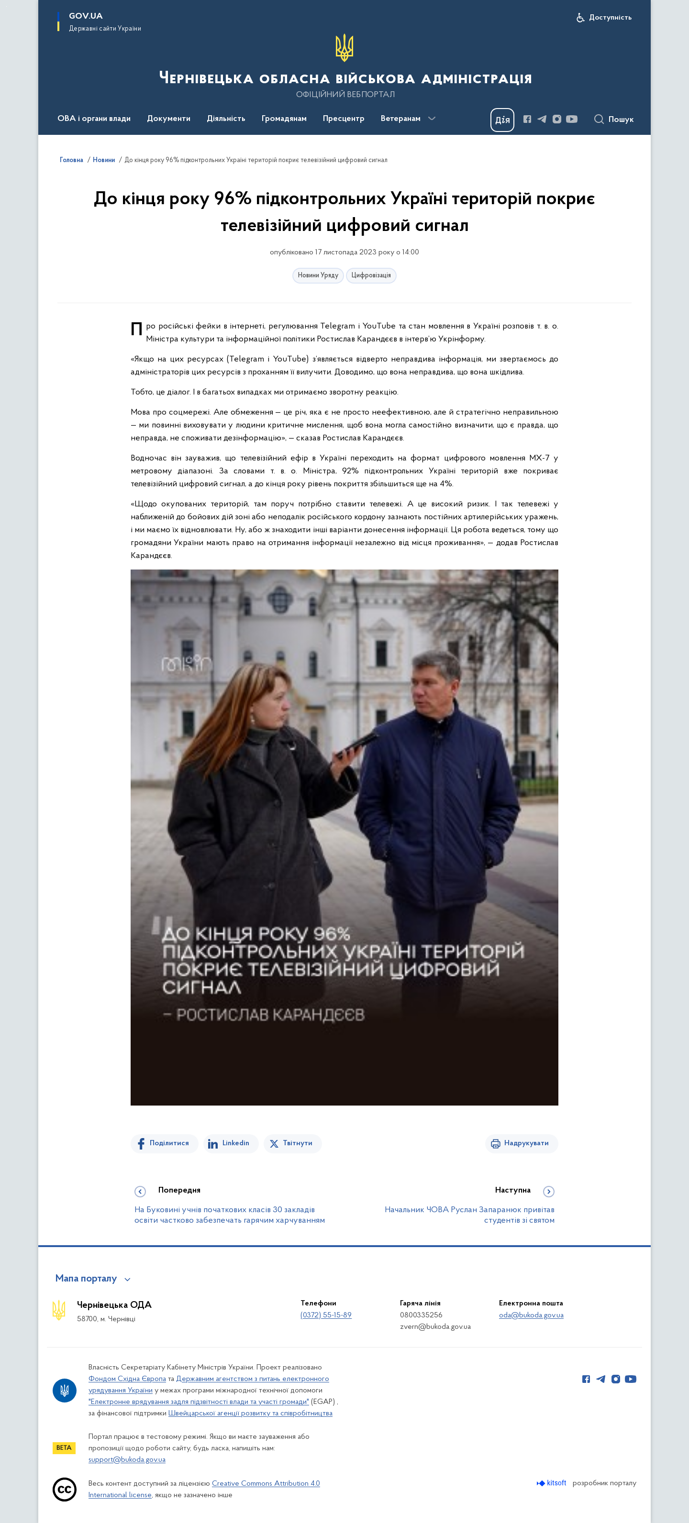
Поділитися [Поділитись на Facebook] (169, 1143)
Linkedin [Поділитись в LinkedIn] (235, 1143)
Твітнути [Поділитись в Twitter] (297, 1143)
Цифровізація (371, 275)
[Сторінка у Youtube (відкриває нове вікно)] (572, 119)
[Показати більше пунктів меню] (431, 118)
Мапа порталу (86, 1279)
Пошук (621, 120)
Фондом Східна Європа (127, 1379)
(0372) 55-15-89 (326, 1315)
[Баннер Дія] (502, 120)
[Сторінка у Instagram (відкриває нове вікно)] (557, 119)
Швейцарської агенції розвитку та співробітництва (250, 1413)
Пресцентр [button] (344, 119)
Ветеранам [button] (401, 119)
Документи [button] (168, 119)
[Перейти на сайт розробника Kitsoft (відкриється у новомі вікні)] (552, 1483)
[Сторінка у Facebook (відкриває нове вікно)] (527, 119)
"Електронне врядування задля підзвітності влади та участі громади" (199, 1402)
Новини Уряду (318, 275)
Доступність (610, 18)
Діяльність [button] (226, 119)
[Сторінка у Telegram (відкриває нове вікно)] (542, 119)
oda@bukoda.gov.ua (531, 1315)
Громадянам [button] (284, 119)
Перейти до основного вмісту (6, 6)
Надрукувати (526, 1143)
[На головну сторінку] (344, 66)
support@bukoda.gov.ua (127, 1460)
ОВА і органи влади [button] (94, 119)
